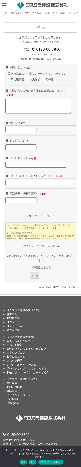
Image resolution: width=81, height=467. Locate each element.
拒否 (32, 462)
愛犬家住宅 (13, 330)
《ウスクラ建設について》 (22, 379)
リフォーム (13, 322)
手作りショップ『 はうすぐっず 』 (27, 368)
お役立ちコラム (16, 356)
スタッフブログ (16, 353)
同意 (23, 462)
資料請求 (12, 391)
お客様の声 (13, 318)
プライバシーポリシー (20, 395)
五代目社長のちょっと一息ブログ (26, 349)
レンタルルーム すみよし (21, 364)
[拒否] (77, 456)
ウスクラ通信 (14, 360)
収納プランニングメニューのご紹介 (28, 372)
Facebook (12, 399)
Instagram (13, 403)
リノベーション (16, 326)
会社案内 (12, 383)
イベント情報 (14, 345)
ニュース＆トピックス (20, 341)
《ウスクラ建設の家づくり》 (24, 310)
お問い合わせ (14, 387)
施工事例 (12, 314)
